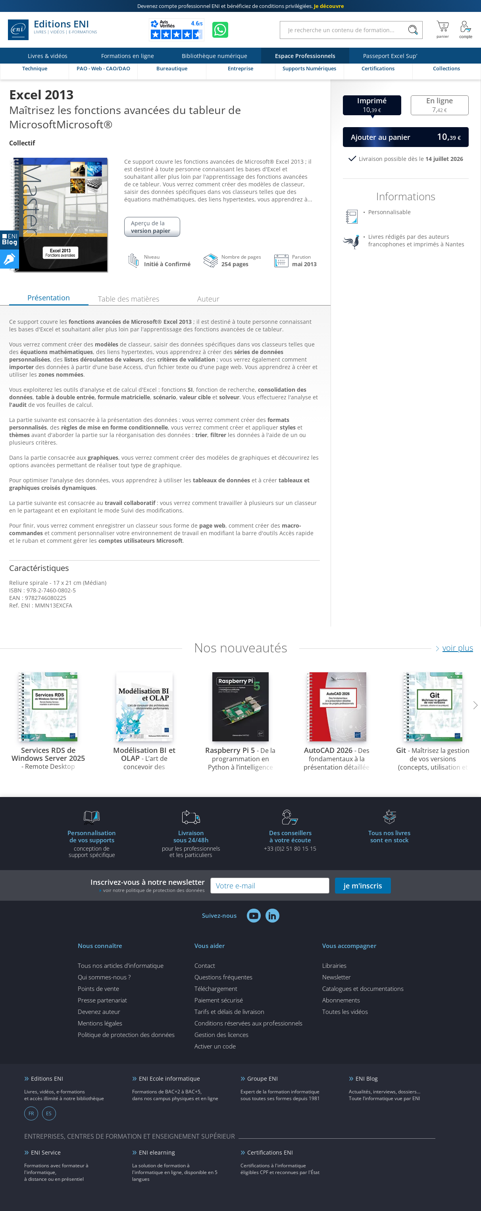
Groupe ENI (262, 1078)
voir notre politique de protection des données (154, 890)
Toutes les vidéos (345, 1012)
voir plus (458, 647)
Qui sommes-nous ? (104, 977)
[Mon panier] (443, 30)
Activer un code (215, 1046)
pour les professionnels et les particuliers (191, 843)
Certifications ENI (270, 1152)
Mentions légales (100, 1023)
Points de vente (98, 988)
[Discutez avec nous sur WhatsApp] (220, 30)
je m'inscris (363, 885)
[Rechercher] (413, 30)
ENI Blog (367, 1078)
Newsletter (336, 977)
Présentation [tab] (48, 297)
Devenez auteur (99, 1012)
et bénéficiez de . (240, 6)
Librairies (334, 965)
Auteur (208, 299)
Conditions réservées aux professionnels (248, 1023)
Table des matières (128, 299)
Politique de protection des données (126, 1035)
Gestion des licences (221, 1035)
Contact (204, 965)
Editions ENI (52, 29)
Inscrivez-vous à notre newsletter (147, 885)
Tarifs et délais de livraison (229, 1012)
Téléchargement (215, 988)
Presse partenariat (102, 1000)
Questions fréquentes (223, 977)
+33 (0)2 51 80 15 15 (290, 840)
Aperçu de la (152, 226)
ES (49, 1113)
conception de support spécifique (91, 843)
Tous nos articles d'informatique (121, 965)
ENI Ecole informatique (169, 1078)
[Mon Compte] (466, 30)
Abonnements (341, 1000)
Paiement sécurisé (218, 1000)
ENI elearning (157, 1152)
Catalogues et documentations (363, 988)
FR (31, 1113)
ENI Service (46, 1152)
